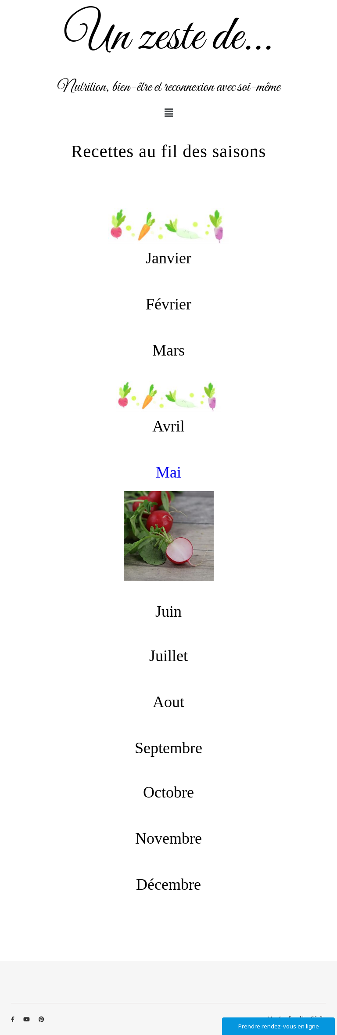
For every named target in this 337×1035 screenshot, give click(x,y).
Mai (168, 472)
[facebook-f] (13, 1019)
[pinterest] (41, 1019)
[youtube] (27, 1019)
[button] (168, 112)
